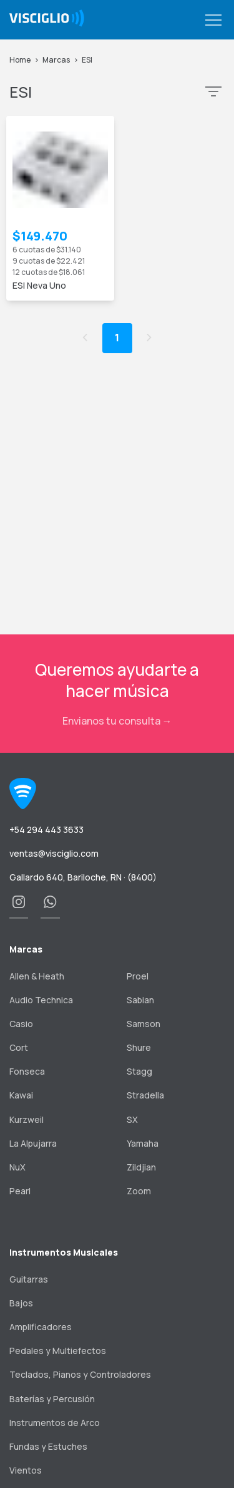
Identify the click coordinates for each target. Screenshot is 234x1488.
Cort (18, 1047)
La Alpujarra (33, 1143)
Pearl (20, 1191)
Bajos (21, 1303)
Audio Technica (41, 1000)
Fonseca (27, 1071)
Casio (21, 1024)
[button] (213, 20)
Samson (143, 1024)
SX (132, 1119)
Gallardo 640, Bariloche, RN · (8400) (83, 877)
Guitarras (28, 1279)
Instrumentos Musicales (63, 1252)
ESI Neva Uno (39, 285)
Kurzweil (26, 1119)
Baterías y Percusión (52, 1399)
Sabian (140, 1000)
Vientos (25, 1470)
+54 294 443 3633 (46, 829)
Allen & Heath (36, 976)
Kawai (21, 1095)
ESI (87, 59)
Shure (139, 1047)
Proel (138, 976)
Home (20, 59)
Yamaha (142, 1143)
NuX (17, 1167)
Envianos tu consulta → (117, 721)
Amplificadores (40, 1327)
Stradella (145, 1095)
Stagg (139, 1071)
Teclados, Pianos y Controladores (80, 1374)
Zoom (139, 1191)
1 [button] (117, 337)
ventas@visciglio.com (54, 853)
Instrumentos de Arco (54, 1423)
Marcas (56, 59)
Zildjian (141, 1167)
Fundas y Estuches (48, 1446)
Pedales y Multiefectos (57, 1350)
